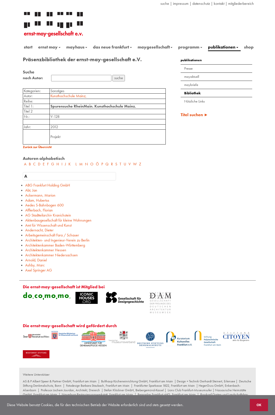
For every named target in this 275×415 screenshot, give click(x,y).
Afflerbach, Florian (39, 210)
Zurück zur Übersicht (37, 147)
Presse (188, 68)
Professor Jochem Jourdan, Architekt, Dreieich (70, 390)
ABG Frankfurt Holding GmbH (47, 185)
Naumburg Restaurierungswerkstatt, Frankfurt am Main (97, 394)
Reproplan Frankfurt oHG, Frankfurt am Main (167, 394)
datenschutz (201, 3)
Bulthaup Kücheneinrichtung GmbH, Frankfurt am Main (137, 381)
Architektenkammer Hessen (45, 250)
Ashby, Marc (35, 265)
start (28, 47)
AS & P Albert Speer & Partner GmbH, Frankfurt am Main (60, 381)
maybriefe (191, 84)
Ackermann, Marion (40, 195)
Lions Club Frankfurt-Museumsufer (190, 390)
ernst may (49, 47)
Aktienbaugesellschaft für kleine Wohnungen (58, 220)
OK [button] (259, 405)
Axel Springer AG (38, 270)
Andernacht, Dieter (39, 230)
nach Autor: (33, 78)
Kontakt (219, 3)
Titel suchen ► (194, 114)
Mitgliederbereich (241, 3)
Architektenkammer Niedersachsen (51, 255)
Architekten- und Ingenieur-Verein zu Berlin (57, 240)
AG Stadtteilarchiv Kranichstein (48, 215)
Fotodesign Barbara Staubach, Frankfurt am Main (97, 385)
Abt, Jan (31, 190)
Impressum (181, 3)
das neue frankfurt (112, 47)
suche (164, 3)
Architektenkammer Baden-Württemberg (55, 245)
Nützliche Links (194, 101)
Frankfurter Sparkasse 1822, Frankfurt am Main (164, 385)
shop (249, 47)
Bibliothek (192, 93)
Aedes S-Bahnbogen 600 (44, 205)
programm (190, 47)
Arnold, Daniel (36, 260)
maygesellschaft (155, 47)
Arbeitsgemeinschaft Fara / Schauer (52, 235)
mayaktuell (191, 76)
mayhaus (76, 47)
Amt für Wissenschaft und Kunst (48, 225)
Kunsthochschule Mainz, (68, 95)
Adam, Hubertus (37, 200)
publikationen (223, 47)
